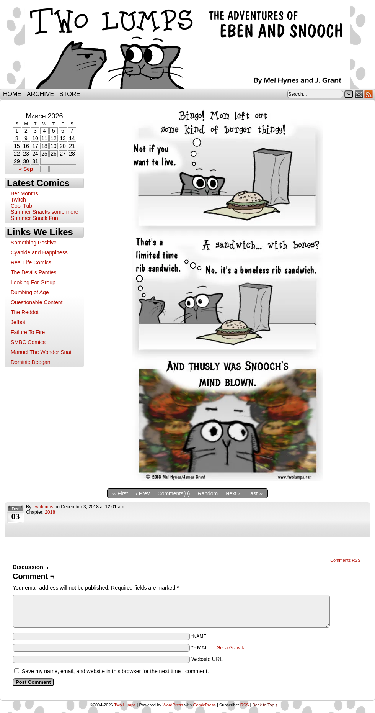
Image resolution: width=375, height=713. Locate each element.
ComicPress (204, 705)
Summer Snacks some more (44, 212)
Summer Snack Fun (34, 218)
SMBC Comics (28, 342)
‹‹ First (120, 493)
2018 (50, 512)
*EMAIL (219, 647)
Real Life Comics (31, 262)
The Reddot (25, 312)
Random (207, 493)
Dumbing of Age (30, 292)
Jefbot (18, 322)
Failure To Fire (28, 332)
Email (359, 94)
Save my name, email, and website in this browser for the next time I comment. (115, 671)
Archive (40, 94)
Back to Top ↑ (264, 705)
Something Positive (34, 242)
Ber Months (24, 193)
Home (12, 94)
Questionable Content (36, 302)
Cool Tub (21, 206)
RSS (368, 94)
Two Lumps (187, 46)
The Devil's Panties (33, 272)
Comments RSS (345, 560)
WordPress (173, 705)
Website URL (207, 659)
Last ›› (255, 493)
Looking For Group (33, 282)
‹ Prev (142, 493)
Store (69, 94)
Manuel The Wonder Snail (41, 352)
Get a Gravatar (232, 648)
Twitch (18, 200)
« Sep (26, 169)
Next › (232, 493)
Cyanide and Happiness (39, 252)
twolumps (43, 507)
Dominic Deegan (31, 362)
